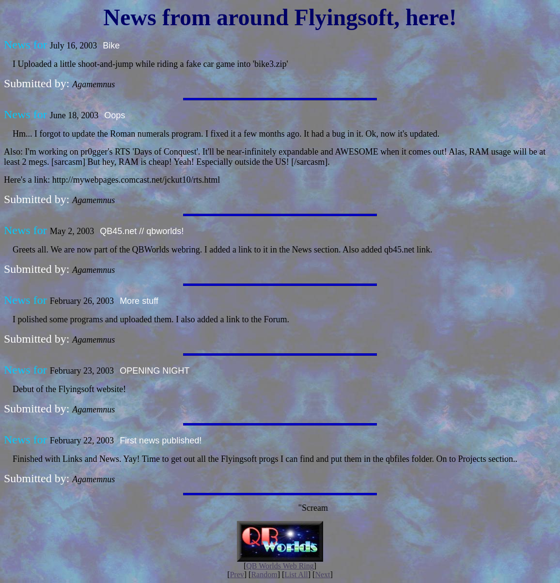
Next (322, 574)
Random (264, 574)
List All (296, 574)
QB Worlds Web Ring (280, 566)
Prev (237, 574)
